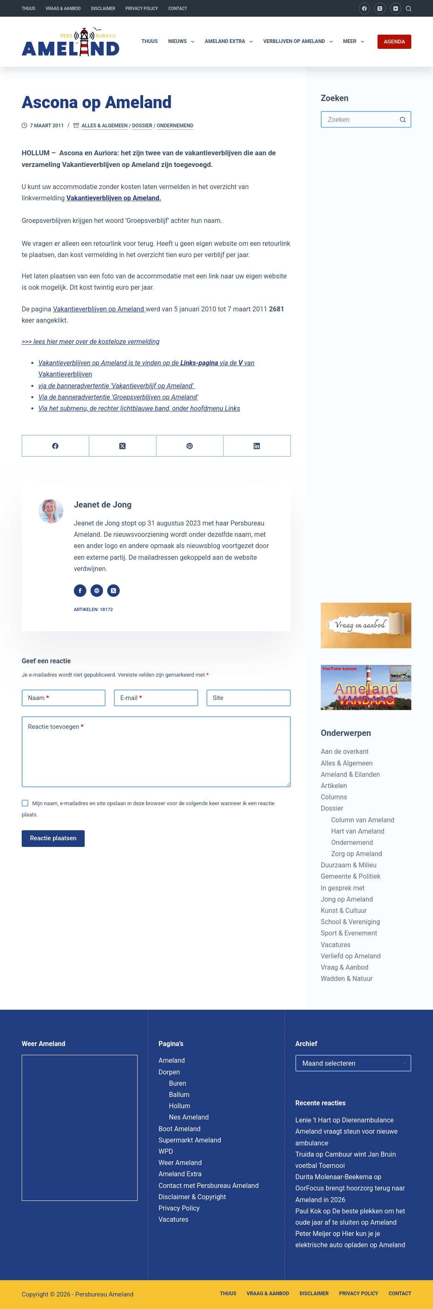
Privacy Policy (142, 8)
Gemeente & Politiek (350, 876)
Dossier (142, 126)
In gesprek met (343, 888)
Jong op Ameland (347, 899)
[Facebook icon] (80, 590)
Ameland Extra (230, 42)
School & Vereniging (350, 922)
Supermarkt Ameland (190, 1140)
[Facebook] (364, 8)
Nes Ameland (189, 1117)
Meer (355, 42)
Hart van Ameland (358, 831)
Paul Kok (308, 1211)
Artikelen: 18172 (93, 609)
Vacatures (336, 945)
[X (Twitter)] (380, 8)
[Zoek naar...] (358, 119)
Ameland (172, 1060)
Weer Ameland (180, 1163)
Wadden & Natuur (347, 979)
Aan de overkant (345, 752)
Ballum (179, 1095)
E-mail (131, 698)
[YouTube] (396, 8)
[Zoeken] (408, 8)
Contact (178, 8)
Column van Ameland (363, 820)
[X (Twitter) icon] (113, 590)
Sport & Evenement (349, 933)
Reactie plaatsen (53, 838)
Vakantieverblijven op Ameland (99, 309)
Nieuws (183, 42)
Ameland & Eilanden (350, 774)
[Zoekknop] (403, 119)
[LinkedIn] (257, 446)
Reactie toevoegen (55, 727)
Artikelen (334, 786)
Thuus (28, 8)
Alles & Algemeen (105, 126)
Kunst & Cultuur (344, 911)
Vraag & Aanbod (63, 8)
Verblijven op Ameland (299, 42)
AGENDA (394, 41)
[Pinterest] (190, 446)
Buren (177, 1083)
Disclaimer (103, 8)
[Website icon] (97, 590)
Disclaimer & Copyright (192, 1197)
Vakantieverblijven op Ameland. (113, 198)
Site (218, 698)
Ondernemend (175, 126)
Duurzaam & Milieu (349, 865)
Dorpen (169, 1072)
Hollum (179, 1106)
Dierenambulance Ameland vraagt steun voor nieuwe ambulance (346, 1131)
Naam (38, 698)
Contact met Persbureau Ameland (209, 1186)
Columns (334, 797)
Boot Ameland (180, 1129)
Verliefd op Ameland (351, 956)
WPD (166, 1151)
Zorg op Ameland (356, 854)
